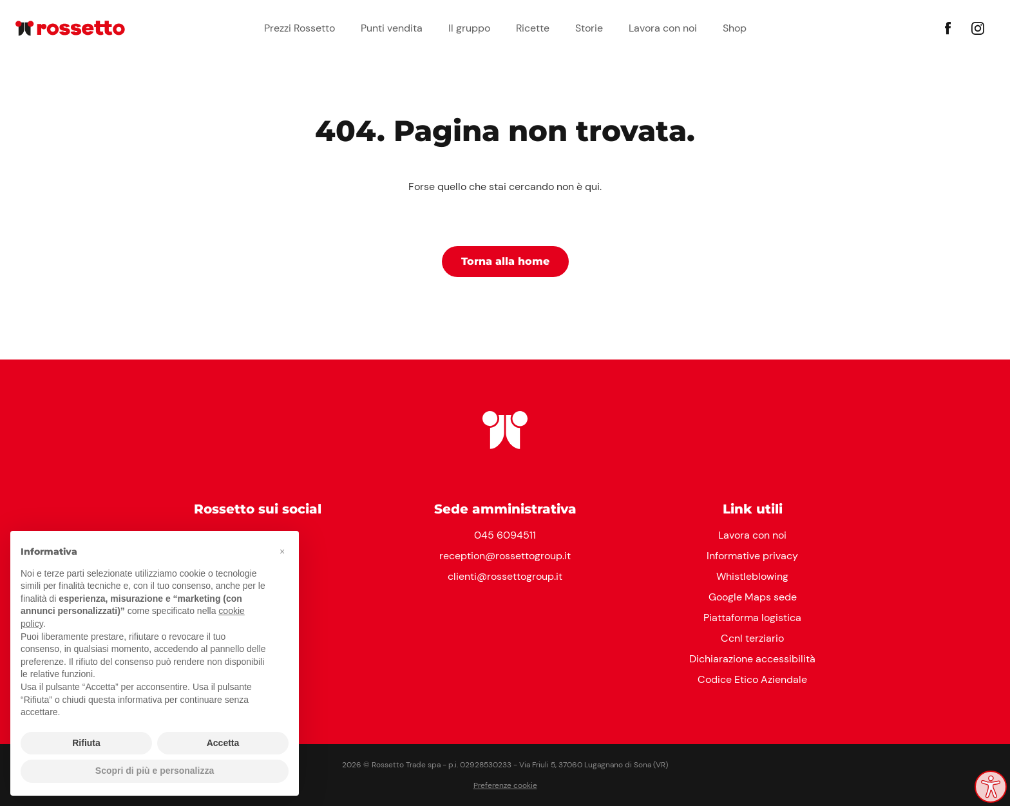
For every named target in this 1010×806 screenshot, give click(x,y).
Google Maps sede (753, 597)
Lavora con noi (663, 28)
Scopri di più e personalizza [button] (154, 770)
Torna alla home (505, 261)
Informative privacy (752, 555)
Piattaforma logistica (752, 617)
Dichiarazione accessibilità (752, 659)
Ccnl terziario (752, 638)
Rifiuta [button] (86, 743)
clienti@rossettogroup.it (505, 576)
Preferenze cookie (505, 785)
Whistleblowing (752, 576)
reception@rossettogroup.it (505, 555)
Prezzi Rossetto (299, 28)
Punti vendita (392, 28)
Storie (589, 28)
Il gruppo (469, 28)
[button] (282, 551)
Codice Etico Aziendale (752, 679)
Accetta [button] (223, 743)
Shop (735, 28)
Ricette (532, 28)
